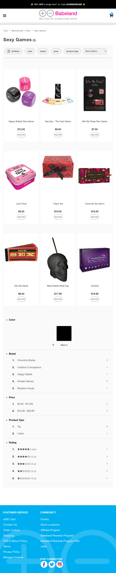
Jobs (43, 546)
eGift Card (9, 519)
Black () (64, 345)
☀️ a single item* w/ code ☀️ (58, 4)
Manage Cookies (13, 557)
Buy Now (21, 135)
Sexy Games (40, 30)
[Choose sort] (95, 51)
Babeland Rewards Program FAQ (60, 540)
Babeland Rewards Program (57, 535)
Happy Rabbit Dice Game (21, 121)
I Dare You (58, 203)
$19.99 (94, 293)
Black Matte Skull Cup (58, 286)
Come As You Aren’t (94, 203)
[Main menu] (4, 15)
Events (45, 519)
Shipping (8, 535)
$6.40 (21, 293)
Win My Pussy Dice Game (94, 121)
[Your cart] (111, 15)
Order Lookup (11, 530)
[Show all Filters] (13, 51)
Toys (5, 30)
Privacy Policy (11, 551)
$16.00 (58, 211)
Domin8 (94, 286)
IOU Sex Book (21, 286)
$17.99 (58, 293)
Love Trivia (21, 203)
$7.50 (95, 129)
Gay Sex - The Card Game (58, 121)
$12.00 (21, 129)
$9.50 (21, 211)
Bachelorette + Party (21, 30)
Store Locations (50, 524)
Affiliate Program (50, 530)
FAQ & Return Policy (15, 540)
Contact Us (10, 524)
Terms (6, 546)
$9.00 (58, 129)
